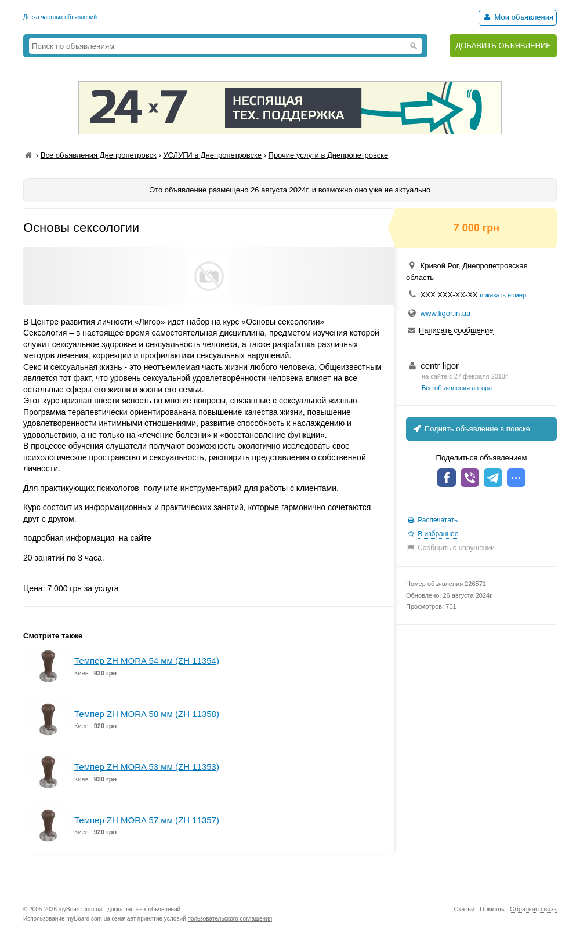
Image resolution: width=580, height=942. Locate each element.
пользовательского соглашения (230, 918)
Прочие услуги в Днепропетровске (329, 155)
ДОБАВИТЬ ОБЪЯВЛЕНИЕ (503, 45)
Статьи (464, 908)
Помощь (492, 908)
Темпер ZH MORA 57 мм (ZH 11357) (146, 820)
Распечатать (438, 520)
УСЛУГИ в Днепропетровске (212, 155)
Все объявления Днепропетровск (99, 155)
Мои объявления (517, 17)
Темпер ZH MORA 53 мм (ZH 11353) (146, 767)
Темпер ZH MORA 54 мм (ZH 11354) (146, 660)
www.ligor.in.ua (445, 313)
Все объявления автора (457, 387)
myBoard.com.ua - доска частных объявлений (119, 909)
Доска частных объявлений (60, 17)
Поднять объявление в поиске (471, 428)
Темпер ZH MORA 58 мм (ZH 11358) (146, 714)
